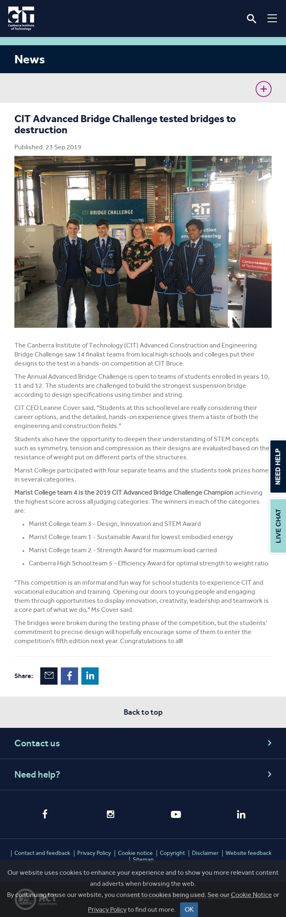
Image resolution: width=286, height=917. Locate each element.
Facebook (69, 676)
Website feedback (249, 853)
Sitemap (143, 859)
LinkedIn (90, 676)
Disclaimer (205, 853)
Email (49, 676)
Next (259, 242)
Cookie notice (135, 853)
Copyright (172, 853)
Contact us (144, 743)
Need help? (144, 774)
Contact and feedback (42, 853)
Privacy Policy (94, 853)
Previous (27, 242)
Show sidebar (264, 89)
